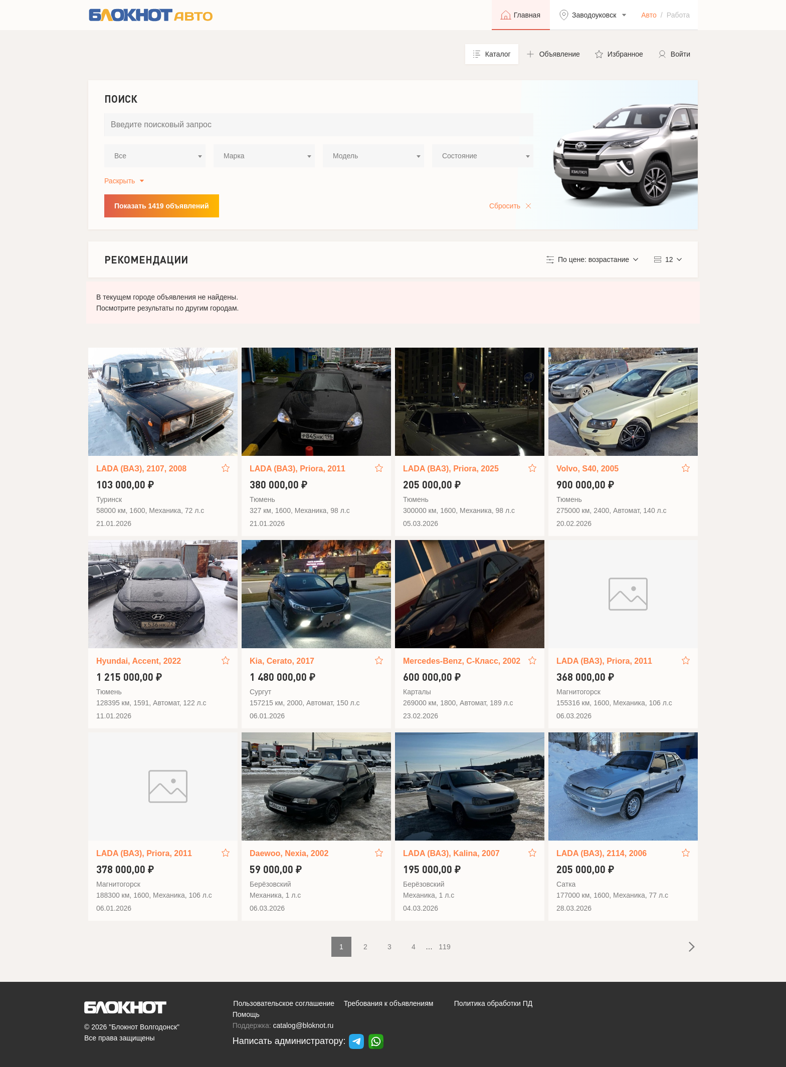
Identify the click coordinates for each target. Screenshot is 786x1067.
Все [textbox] (120, 156)
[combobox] (155, 155)
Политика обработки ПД (493, 1003)
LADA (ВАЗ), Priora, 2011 (297, 468)
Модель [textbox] (345, 156)
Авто (649, 15)
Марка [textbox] (234, 156)
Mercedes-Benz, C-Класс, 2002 (461, 661)
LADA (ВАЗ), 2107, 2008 (141, 468)
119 (444, 947)
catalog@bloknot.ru (303, 1025)
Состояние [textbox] (459, 156)
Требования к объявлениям (389, 1003)
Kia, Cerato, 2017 (282, 661)
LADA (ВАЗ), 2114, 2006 (601, 853)
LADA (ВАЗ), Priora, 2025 (451, 468)
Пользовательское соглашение (283, 1003)
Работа (678, 15)
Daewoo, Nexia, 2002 (289, 853)
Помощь (246, 1014)
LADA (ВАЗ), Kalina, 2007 (451, 853)
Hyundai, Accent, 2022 (138, 661)
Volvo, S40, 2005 (587, 468)
